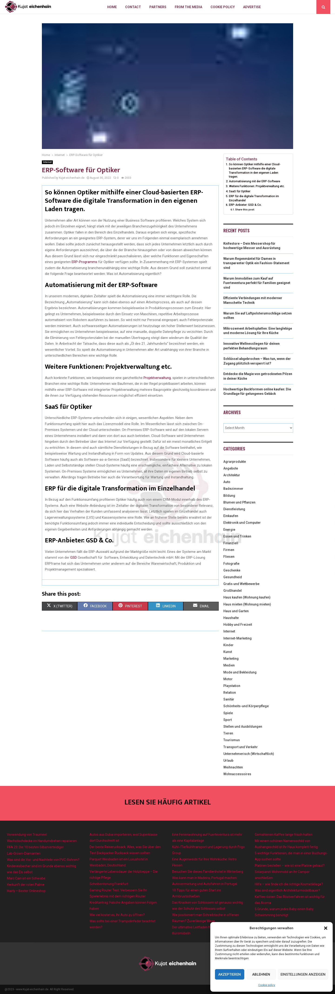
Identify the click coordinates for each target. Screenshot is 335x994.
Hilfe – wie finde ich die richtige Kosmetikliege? (289, 884)
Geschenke (231, 570)
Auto (226, 482)
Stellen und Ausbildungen (242, 726)
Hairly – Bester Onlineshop (26, 891)
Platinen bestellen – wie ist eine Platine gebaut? (290, 865)
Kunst (227, 652)
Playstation (231, 686)
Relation (229, 692)
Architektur (231, 475)
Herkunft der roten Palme (25, 884)
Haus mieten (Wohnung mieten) (247, 604)
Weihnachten (233, 767)
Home (112, 7)
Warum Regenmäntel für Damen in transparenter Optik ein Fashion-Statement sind (256, 263)
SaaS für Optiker (239, 191)
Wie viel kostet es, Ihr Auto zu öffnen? (117, 915)
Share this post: (245, 209)
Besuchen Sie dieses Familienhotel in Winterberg (207, 871)
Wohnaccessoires (237, 774)
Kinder (228, 645)
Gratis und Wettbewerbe (241, 584)
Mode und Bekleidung (240, 672)
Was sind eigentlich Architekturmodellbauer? (287, 890)
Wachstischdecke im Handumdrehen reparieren (42, 841)
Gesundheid (232, 577)
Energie (229, 529)
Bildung (229, 495)
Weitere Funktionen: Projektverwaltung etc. (257, 186)
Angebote (230, 468)
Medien (229, 665)
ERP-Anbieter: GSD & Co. (245, 204)
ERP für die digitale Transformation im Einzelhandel (254, 198)
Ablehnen (261, 974)
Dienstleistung (234, 509)
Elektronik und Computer (242, 522)
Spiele (228, 713)
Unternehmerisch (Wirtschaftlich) (248, 754)
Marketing (231, 658)
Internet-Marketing (237, 638)
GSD (73, 557)
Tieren (228, 733)
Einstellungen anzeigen (303, 974)
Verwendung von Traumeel (27, 834)
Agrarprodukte (234, 461)
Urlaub (228, 760)
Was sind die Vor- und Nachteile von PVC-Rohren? (43, 860)
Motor (228, 679)
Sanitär (228, 699)
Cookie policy (266, 985)
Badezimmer (233, 488)
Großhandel (232, 590)
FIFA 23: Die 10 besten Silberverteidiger (35, 847)
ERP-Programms (84, 262)
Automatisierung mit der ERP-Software (254, 181)
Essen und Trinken (237, 536)
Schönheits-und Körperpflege (246, 706)
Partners (157, 7)
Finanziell (230, 543)
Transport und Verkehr (240, 747)
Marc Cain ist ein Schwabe (26, 878)
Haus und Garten (236, 611)
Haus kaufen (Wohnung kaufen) (247, 597)
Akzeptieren (229, 974)
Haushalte (231, 618)
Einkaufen (230, 516)
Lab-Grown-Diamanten (23, 853)
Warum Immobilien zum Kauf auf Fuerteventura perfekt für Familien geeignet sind (256, 283)
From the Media (188, 7)
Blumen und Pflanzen (239, 502)
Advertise (252, 7)
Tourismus (231, 740)
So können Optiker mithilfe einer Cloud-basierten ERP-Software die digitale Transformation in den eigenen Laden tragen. (255, 170)
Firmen (228, 550)
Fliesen (228, 556)
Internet (47, 162)
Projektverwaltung (157, 378)
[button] (325, 928)
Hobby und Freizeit (237, 624)
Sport (227, 720)
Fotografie (231, 563)
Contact (133, 7)
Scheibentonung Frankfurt (109, 884)
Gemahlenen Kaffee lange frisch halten (283, 834)
